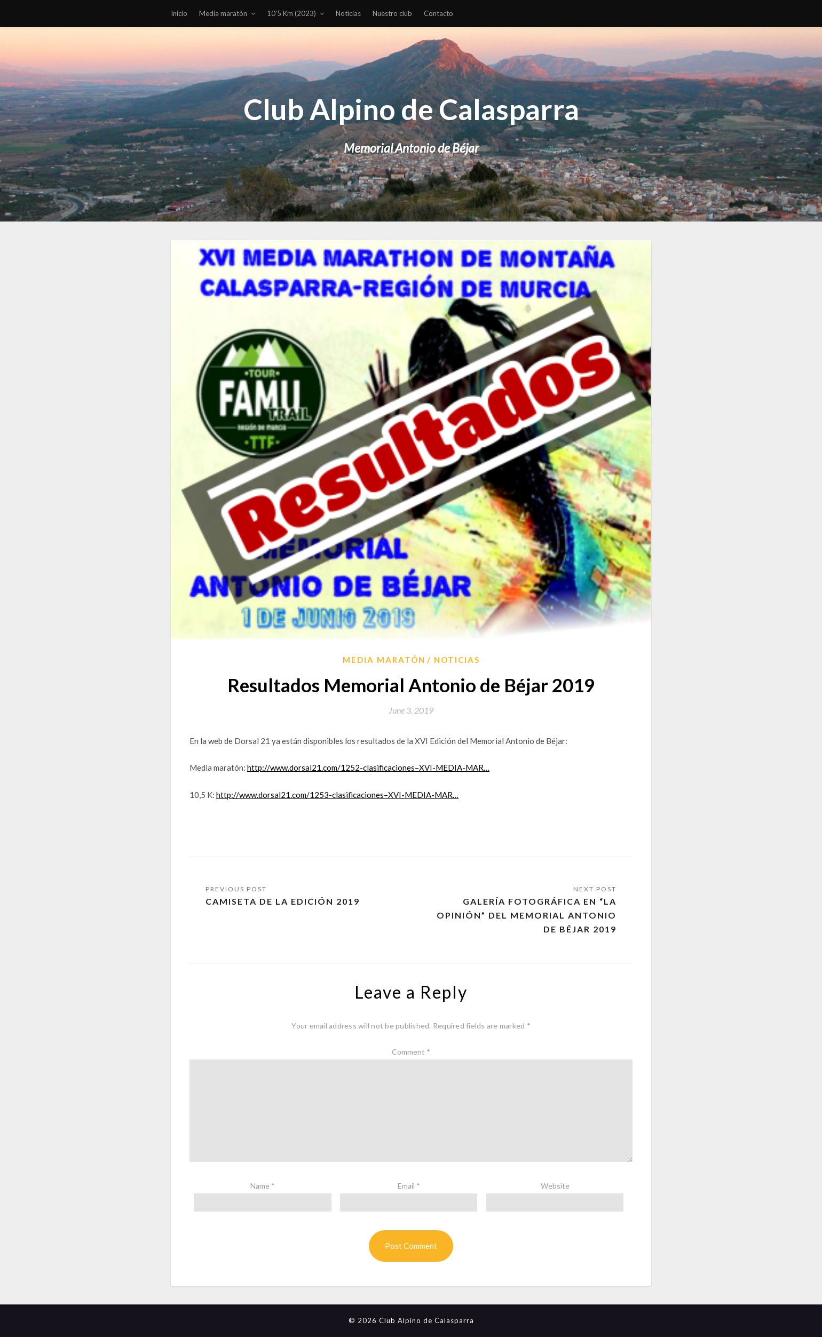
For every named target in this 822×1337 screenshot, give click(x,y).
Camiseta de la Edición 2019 (283, 901)
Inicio (179, 13)
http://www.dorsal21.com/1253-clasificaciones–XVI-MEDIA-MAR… (337, 795)
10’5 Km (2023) (291, 13)
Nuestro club (392, 13)
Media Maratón (384, 659)
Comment (411, 1051)
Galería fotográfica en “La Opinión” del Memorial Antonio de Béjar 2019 (526, 915)
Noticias (348, 13)
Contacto (438, 13)
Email (409, 1185)
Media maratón (223, 13)
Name (262, 1185)
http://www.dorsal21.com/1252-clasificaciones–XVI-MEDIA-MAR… (368, 767)
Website (555, 1185)
